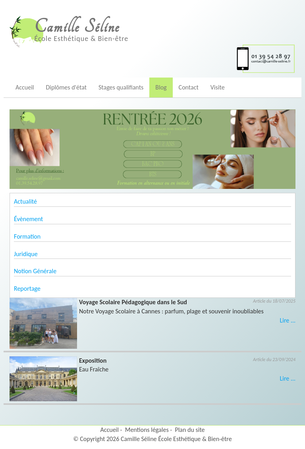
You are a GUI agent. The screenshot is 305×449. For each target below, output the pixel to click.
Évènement (28, 219)
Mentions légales (147, 429)
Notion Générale (35, 271)
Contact (189, 87)
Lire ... (287, 320)
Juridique (26, 254)
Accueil (24, 87)
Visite (217, 87)
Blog (160, 87)
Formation (27, 236)
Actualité (25, 201)
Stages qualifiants (120, 87)
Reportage (27, 288)
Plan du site (190, 429)
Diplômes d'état (66, 87)
